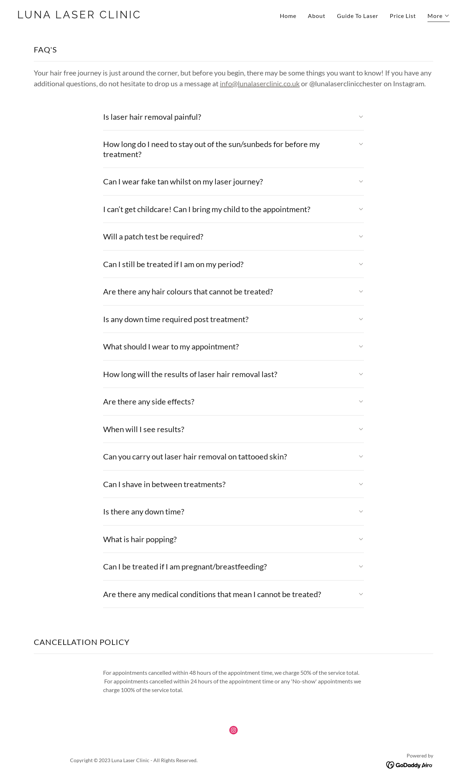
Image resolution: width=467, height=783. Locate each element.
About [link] (316, 15)
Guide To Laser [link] (357, 15)
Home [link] (288, 15)
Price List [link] (403, 15)
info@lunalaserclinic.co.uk (260, 83)
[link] (122, 16)
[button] (438, 17)
